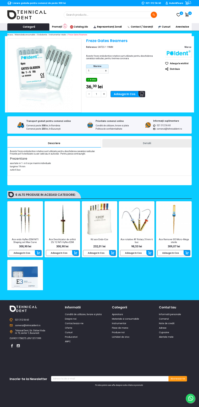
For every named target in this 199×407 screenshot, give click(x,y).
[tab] (54, 143)
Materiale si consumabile (125, 344)
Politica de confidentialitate (109, 129)
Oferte (68, 353)
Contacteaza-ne (74, 348)
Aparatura (117, 339)
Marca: (188, 47)
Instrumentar (119, 348)
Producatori (71, 362)
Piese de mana (120, 353)
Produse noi (118, 357)
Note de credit (167, 348)
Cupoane (164, 357)
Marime (97, 66)
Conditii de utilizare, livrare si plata (112, 125)
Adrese (162, 353)
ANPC (68, 366)
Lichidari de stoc (121, 362)
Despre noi (70, 344)
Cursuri (69, 357)
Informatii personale (170, 339)
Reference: (91, 47)
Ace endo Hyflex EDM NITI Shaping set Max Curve (25, 241)
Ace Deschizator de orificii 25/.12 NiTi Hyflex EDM (62, 241)
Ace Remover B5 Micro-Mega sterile (174, 241)
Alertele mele (166, 362)
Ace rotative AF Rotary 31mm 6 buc (137, 241)
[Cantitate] (96, 94)
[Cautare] (110, 15)
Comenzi (164, 344)
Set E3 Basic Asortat (25, 298)
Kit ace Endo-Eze (99, 239)
